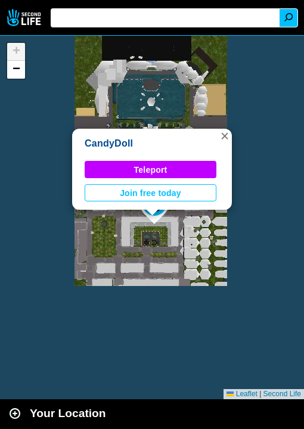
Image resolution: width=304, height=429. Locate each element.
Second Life (25, 17)
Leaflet (242, 394)
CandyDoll (109, 143)
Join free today (150, 193)
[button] (225, 136)
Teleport (150, 170)
